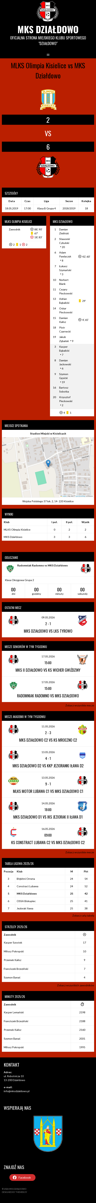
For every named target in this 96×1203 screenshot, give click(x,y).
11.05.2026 (48, 726)
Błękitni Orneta (26, 878)
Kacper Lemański (14, 1012)
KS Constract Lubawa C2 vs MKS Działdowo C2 (48, 842)
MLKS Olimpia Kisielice (17, 529)
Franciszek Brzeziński (16, 968)
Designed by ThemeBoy (14, 1192)
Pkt (86, 871)
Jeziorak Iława (25, 908)
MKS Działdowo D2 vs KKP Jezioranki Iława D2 (48, 765)
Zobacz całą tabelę (83, 915)
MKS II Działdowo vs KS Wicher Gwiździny (48, 670)
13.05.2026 (48, 752)
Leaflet (63, 496)
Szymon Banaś (12, 977)
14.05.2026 (48, 803)
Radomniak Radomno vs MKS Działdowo (42, 565)
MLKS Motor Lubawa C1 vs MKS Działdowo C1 (48, 791)
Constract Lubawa (27, 886)
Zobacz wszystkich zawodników (75, 985)
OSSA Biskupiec (26, 901)
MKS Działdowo (48, 29)
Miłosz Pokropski (14, 951)
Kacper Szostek (13, 942)
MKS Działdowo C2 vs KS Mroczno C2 (48, 740)
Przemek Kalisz (12, 960)
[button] (48, 463)
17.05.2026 (48, 656)
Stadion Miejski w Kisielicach (48, 433)
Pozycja (8, 871)
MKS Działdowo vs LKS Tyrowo (48, 631)
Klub (19, 871)
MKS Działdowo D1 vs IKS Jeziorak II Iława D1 (48, 817)
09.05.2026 (48, 617)
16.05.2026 (48, 828)
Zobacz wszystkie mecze (79, 705)
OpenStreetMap (80, 496)
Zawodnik (14, 229)
